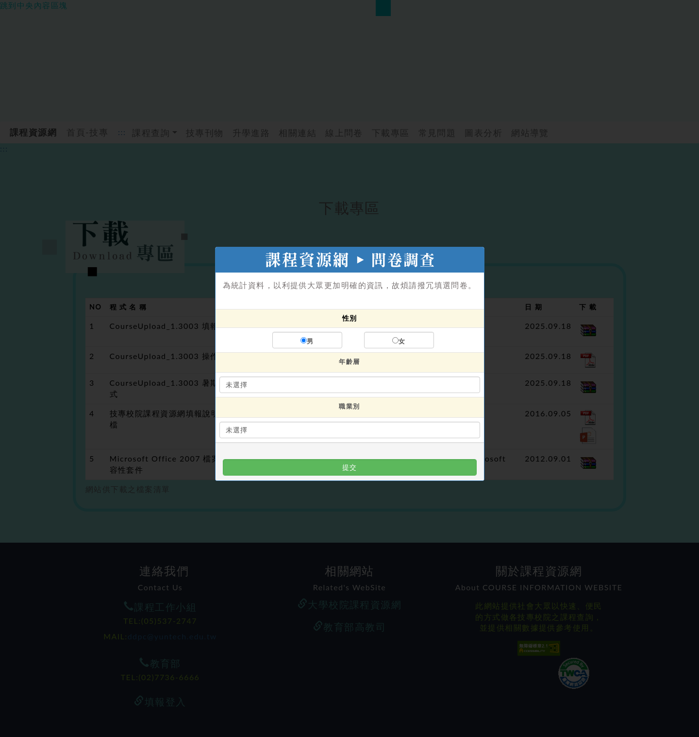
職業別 (349, 406)
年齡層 (349, 361)
